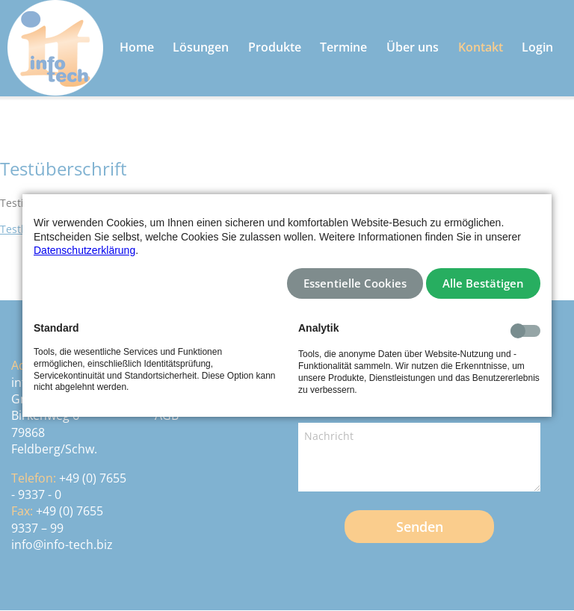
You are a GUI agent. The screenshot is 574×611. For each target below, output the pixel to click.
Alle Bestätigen (483, 283)
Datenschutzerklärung (84, 250)
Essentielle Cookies (355, 283)
